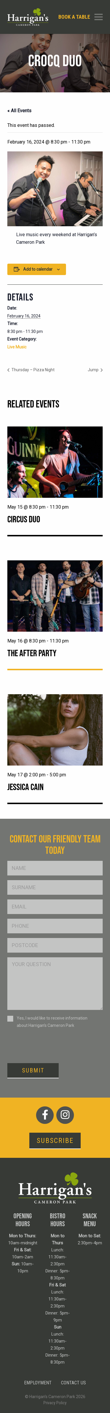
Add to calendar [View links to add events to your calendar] (38, 269)
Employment (38, 1383)
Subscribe (55, 1140)
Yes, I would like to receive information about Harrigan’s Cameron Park (52, 1022)
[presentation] (52, 1045)
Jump (93, 369)
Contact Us (73, 1383)
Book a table (74, 17)
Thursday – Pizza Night (33, 369)
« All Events (19, 110)
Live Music (16, 347)
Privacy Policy (55, 1402)
